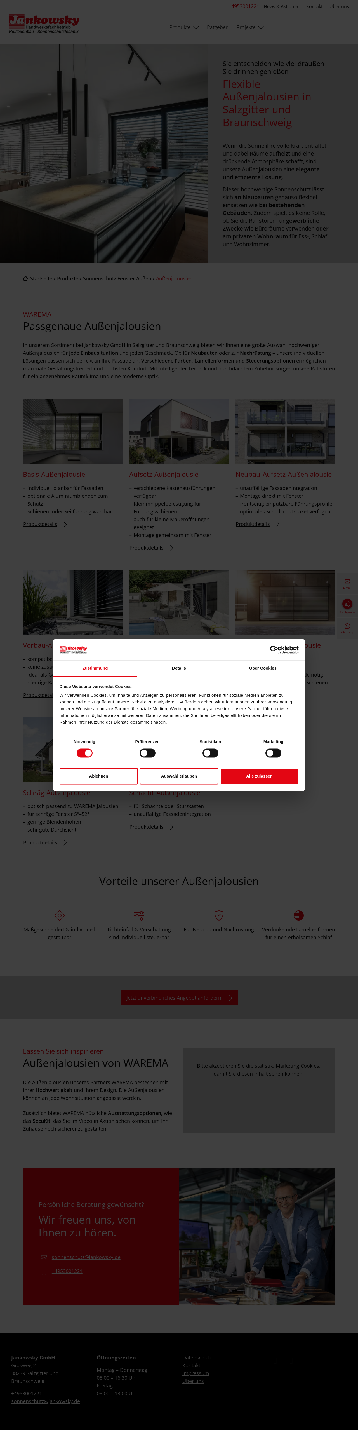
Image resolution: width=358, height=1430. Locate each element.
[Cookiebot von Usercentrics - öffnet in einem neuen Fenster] (274, 649)
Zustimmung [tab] (95, 668)
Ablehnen (98, 776)
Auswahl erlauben (179, 776)
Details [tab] (179, 668)
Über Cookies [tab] (263, 668)
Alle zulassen (259, 776)
